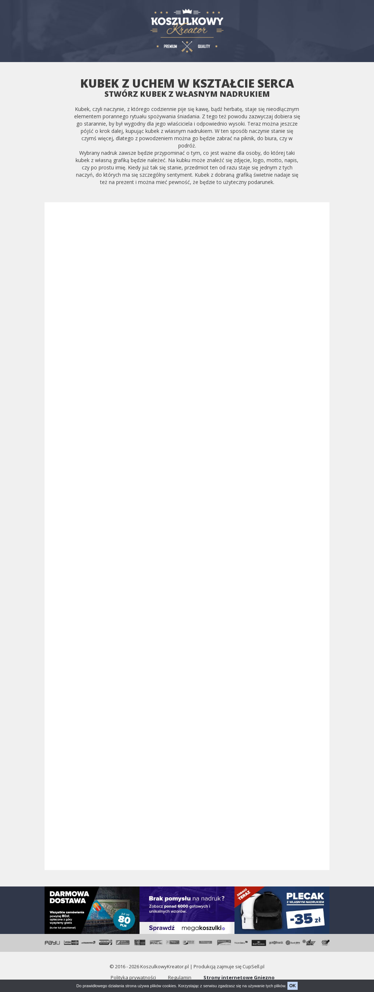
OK (292, 985)
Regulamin (179, 977)
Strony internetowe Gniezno (239, 977)
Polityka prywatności (133, 977)
